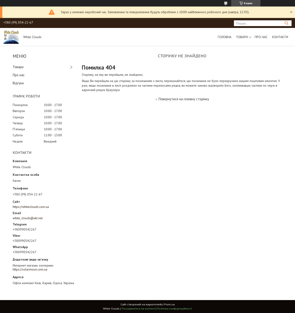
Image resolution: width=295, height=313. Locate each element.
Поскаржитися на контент (138, 308)
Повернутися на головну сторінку (184, 99)
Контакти (280, 37)
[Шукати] (286, 23)
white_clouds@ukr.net (28, 218)
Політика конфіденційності (174, 308)
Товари (242, 37)
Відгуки (18, 83)
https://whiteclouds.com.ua (31, 207)
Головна (224, 37)
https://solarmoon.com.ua (30, 269)
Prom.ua (169, 304)
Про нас (261, 37)
